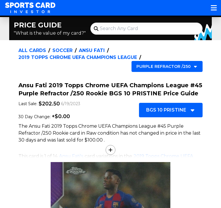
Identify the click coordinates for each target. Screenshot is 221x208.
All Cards (32, 50)
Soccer (62, 50)
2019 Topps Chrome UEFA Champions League (77, 57)
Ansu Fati (92, 50)
